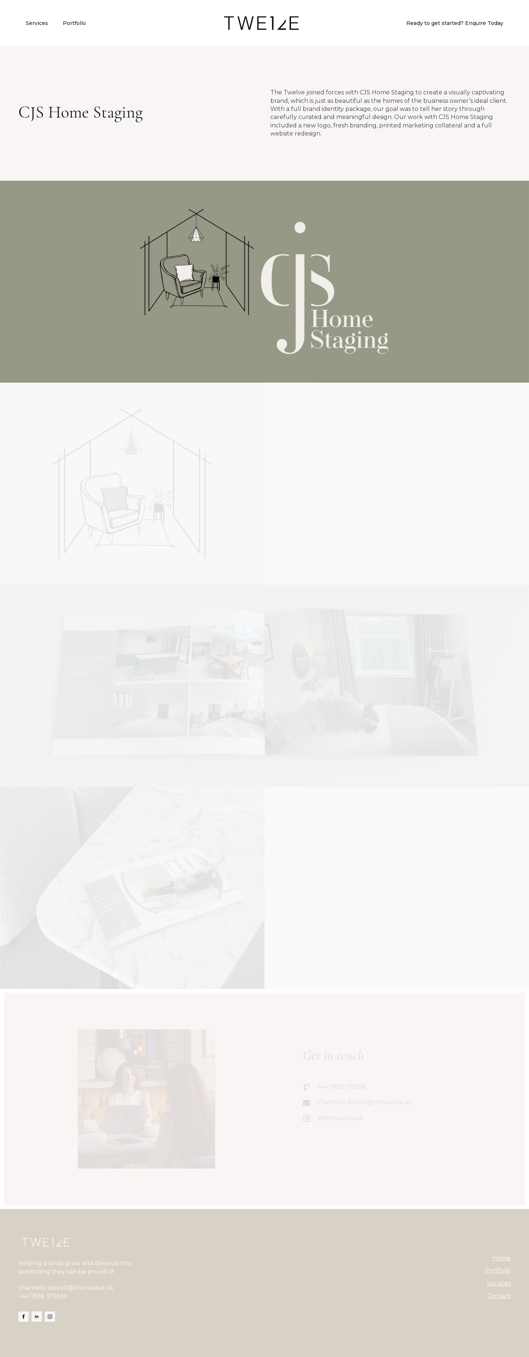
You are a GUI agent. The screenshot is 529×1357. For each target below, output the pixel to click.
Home (502, 1258)
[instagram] (50, 1316)
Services (37, 23)
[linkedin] (37, 1316)
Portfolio (74, 23)
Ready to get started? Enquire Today (454, 23)
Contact (499, 1295)
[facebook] (23, 1316)
